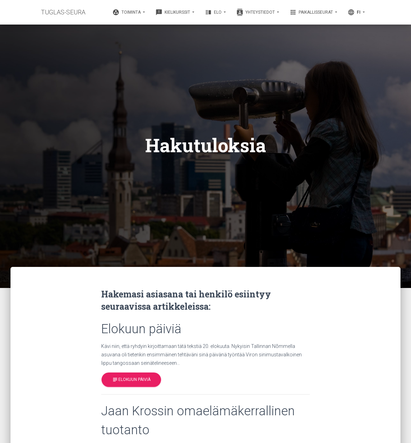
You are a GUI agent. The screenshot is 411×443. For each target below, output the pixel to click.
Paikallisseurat (312, 12)
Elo (214, 12)
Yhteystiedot (256, 12)
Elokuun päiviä (131, 379)
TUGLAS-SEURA (63, 12)
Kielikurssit (173, 12)
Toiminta (127, 12)
